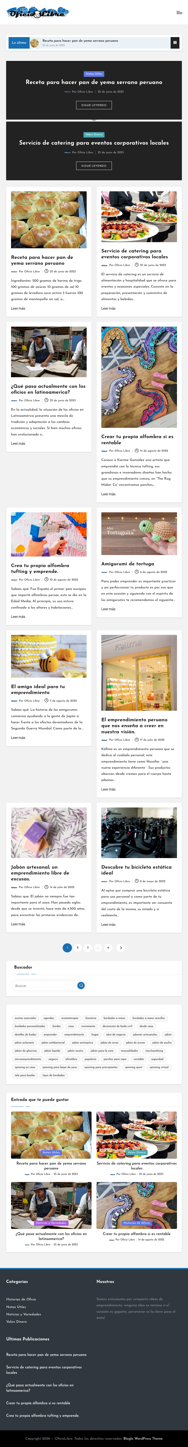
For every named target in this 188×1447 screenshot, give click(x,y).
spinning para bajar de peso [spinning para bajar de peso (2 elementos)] (60, 1067)
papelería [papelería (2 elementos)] (90, 1059)
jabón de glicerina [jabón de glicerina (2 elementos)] (26, 1051)
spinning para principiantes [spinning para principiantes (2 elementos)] (101, 1067)
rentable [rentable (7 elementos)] (139, 1059)
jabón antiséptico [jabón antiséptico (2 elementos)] (82, 1043)
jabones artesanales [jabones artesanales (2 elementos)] (145, 1034)
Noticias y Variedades (51, 1223)
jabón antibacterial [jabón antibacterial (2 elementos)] (53, 1043)
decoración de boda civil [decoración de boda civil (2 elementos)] (117, 1026)
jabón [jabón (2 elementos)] (168, 1034)
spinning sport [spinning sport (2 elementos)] (133, 1067)
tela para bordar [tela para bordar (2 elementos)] (25, 1075)
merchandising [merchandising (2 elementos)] (154, 1051)
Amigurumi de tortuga (127, 564)
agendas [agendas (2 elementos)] (49, 1018)
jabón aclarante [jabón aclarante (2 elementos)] (24, 1043)
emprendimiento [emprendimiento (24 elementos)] (74, 1034)
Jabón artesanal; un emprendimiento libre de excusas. (40, 873)
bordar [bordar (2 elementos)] (57, 1026)
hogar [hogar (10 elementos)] (95, 1034)
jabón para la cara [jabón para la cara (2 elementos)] (102, 1051)
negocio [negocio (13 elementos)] (53, 1059)
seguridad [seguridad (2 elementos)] (157, 1059)
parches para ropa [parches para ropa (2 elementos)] (115, 1059)
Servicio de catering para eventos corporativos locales (94, 143)
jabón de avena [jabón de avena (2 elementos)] (135, 1043)
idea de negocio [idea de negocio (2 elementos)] (116, 1034)
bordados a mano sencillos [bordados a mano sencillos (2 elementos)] (149, 1018)
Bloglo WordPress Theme (143, 1439)
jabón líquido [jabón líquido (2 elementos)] (52, 1051)
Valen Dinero (94, 134)
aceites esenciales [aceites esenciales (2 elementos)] (25, 1018)
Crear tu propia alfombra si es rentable (137, 1234)
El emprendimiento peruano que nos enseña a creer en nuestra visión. (134, 726)
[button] (94, 105)
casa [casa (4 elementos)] (71, 1026)
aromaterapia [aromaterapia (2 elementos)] (69, 1018)
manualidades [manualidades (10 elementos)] (129, 1051)
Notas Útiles (94, 73)
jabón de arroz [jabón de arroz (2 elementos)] (109, 1043)
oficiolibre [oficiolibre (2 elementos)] (71, 1059)
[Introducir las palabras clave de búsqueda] (49, 985)
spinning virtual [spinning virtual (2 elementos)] (159, 1067)
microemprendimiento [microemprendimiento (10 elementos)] (28, 1059)
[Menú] (179, 12)
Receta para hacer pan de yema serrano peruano (80, 40)
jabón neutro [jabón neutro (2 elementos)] (75, 1051)
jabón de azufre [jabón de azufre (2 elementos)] (162, 1043)
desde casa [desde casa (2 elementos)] (146, 1026)
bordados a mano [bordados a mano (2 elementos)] (114, 1018)
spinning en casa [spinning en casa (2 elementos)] (25, 1067)
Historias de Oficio (137, 1223)
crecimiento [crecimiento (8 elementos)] (88, 1026)
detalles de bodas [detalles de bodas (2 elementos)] (25, 1034)
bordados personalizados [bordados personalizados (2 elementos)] (30, 1026)
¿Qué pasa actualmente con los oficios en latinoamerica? (39, 1388)
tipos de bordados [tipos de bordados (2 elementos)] (53, 1075)
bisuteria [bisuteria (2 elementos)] (91, 1018)
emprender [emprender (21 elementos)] (50, 1034)
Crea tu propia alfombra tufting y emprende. (42, 1416)
